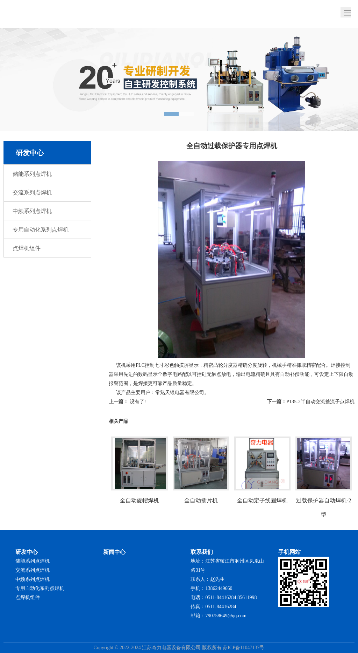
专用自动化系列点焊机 (41, 230)
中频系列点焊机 (32, 211)
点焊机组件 (27, 248)
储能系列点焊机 (32, 174)
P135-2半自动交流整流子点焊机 (320, 401)
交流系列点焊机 (32, 192)
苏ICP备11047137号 (243, 647)
